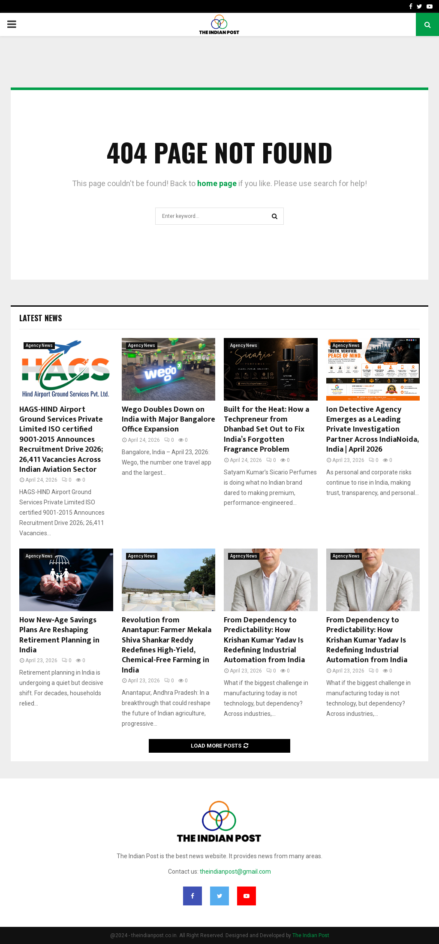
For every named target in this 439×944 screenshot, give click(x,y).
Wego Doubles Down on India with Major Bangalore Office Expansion (168, 419)
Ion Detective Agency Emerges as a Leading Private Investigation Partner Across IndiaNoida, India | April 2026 (372, 429)
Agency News (39, 345)
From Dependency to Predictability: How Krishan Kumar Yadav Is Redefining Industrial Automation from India (264, 640)
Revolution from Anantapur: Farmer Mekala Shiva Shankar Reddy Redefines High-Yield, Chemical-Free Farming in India (166, 645)
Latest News (40, 317)
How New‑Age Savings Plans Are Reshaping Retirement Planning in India (59, 635)
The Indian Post (310, 935)
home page (217, 183)
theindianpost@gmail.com (235, 871)
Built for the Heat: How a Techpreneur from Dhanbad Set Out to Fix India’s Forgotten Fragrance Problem (266, 429)
